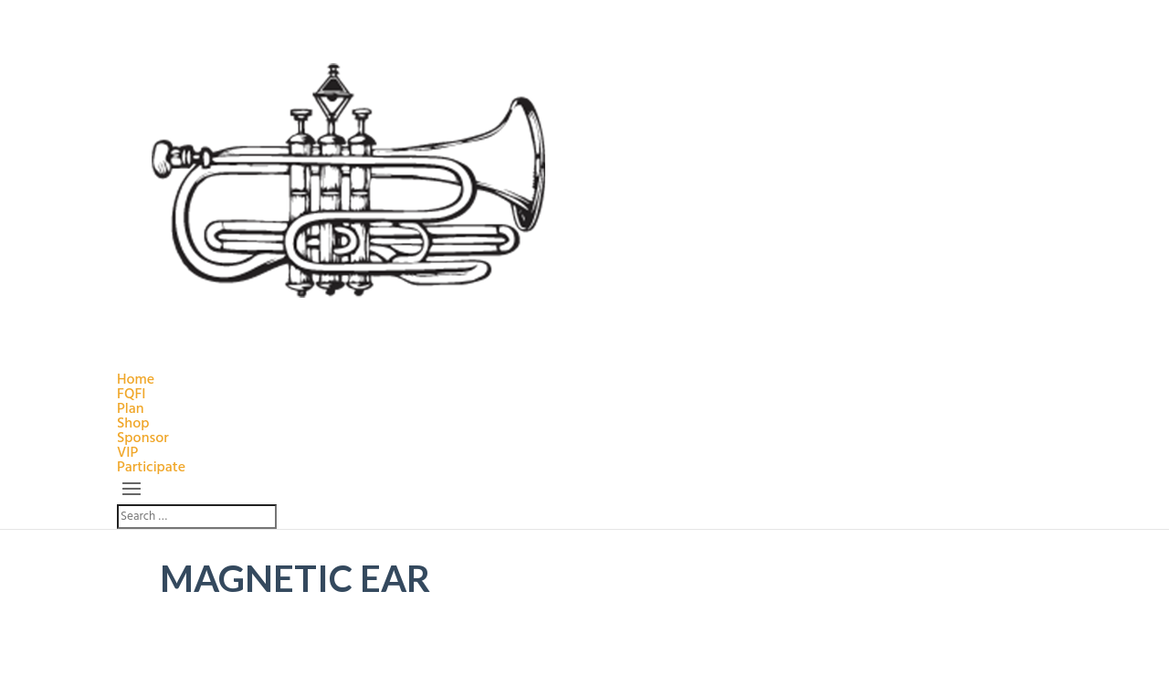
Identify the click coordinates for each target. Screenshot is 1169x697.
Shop (133, 424)
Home (135, 380)
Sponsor (143, 438)
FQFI (131, 395)
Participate (151, 468)
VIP (127, 453)
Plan (130, 409)
